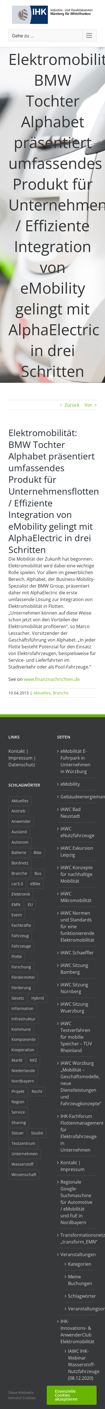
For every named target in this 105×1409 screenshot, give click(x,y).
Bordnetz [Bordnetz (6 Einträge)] (20, 863)
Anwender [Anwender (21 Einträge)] (21, 821)
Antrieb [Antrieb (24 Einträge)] (18, 811)
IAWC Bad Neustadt (70, 812)
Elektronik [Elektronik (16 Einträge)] (20, 894)
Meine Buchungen (79, 1280)
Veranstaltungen (77, 1254)
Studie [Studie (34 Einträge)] (37, 1133)
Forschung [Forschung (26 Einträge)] (21, 966)
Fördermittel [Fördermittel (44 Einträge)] (23, 977)
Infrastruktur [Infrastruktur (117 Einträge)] (23, 1018)
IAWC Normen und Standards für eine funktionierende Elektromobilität (77, 926)
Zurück (72, 405)
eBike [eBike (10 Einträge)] (35, 883)
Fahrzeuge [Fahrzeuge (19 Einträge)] (21, 946)
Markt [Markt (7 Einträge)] (16, 1060)
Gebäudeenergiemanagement (77, 797)
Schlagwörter (79, 1296)
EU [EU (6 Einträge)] (30, 904)
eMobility (70, 784)
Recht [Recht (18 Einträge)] (37, 1091)
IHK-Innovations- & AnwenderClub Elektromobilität (77, 1331)
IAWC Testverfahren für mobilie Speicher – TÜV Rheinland (76, 1037)
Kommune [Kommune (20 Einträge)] (21, 1029)
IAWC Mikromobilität (76, 897)
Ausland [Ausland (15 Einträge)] (19, 831)
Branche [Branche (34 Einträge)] (19, 873)
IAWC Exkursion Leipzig (76, 851)
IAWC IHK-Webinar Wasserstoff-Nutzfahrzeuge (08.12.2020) (79, 1364)
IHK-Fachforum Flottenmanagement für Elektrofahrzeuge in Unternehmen (77, 1133)
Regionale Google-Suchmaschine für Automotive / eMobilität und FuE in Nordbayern (76, 1202)
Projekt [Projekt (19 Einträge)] (17, 1091)
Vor (88, 405)
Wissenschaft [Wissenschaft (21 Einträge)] (23, 1174)
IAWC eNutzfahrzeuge (77, 832)
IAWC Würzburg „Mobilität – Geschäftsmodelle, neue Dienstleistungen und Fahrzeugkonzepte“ (77, 1083)
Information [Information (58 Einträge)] (22, 1008)
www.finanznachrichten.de (52, 679)
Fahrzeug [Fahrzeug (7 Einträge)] (20, 935)
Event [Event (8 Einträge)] (16, 915)
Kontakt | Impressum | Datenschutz (22, 758)
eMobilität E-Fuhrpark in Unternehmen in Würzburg (75, 761)
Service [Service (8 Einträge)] (18, 1112)
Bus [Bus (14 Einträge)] (37, 873)
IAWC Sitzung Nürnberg (74, 988)
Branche (61, 693)
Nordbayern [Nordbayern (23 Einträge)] (22, 1081)
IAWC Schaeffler (77, 953)
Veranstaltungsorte (79, 1309)
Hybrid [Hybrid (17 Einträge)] (37, 998)
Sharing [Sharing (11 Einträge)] (18, 1122)
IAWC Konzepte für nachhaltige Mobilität (76, 874)
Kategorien (79, 1264)
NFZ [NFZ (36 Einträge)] (33, 1060)
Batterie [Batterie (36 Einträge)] (18, 852)
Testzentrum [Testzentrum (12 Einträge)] (23, 1143)
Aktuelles (42, 693)
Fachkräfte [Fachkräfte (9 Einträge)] (21, 925)
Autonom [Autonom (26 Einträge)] (20, 842)
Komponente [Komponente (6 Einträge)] (23, 1039)
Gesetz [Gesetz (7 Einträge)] (17, 998)
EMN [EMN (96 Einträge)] (15, 904)
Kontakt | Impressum (72, 1165)
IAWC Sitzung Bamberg (74, 968)
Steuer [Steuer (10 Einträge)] (17, 1133)
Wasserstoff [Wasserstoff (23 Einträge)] (22, 1164)
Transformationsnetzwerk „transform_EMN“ (77, 1238)
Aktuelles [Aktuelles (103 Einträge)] (20, 800)
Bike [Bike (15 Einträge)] (37, 852)
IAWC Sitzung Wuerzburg (74, 1007)
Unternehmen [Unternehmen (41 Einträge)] (24, 1153)
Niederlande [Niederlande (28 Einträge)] (23, 1070)
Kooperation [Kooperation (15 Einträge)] (22, 1049)
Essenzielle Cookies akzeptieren (66, 1395)
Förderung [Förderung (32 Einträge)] (21, 987)
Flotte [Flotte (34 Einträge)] (16, 956)
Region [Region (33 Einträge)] (17, 1101)
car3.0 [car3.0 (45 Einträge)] (17, 883)
